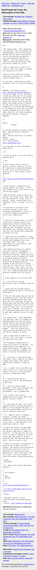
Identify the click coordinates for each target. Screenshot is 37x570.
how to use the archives (15, 558)
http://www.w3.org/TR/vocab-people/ (16, 92)
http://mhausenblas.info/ (12, 143)
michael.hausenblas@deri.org (14, 31)
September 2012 (17, 5)
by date (30, 554)
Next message (23, 21)
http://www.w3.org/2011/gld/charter (16, 485)
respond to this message (21, 549)
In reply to (14, 23)
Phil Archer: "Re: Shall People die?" (20, 545)
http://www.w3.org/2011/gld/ (21, 503)
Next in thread (24, 23)
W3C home (5, 3)
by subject (14, 556)
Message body (20, 16)
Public (23, 3)
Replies (32, 23)
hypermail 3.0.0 (28, 564)
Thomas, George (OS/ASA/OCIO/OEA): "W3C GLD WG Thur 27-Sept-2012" (18, 526)
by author (22, 556)
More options (7, 19)
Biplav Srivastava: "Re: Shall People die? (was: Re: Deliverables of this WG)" (19, 519)
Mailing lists (15, 3)
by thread (6, 556)
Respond (29, 16)
